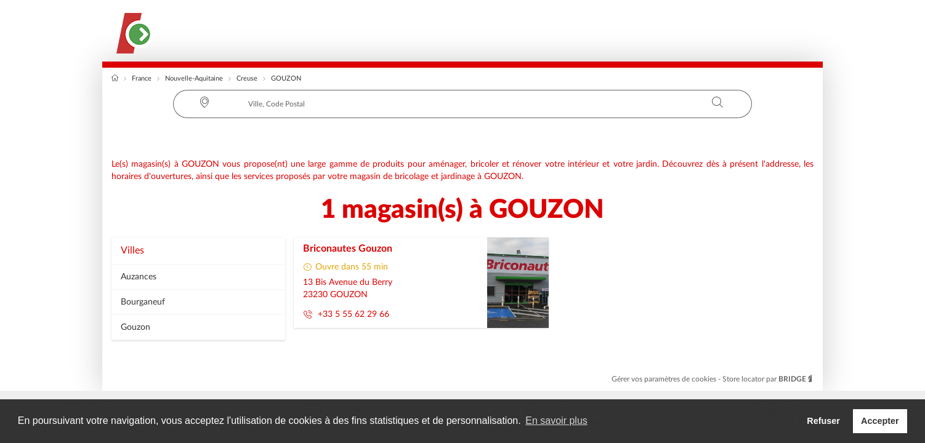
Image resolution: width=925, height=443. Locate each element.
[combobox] (462, 104)
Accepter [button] (880, 421)
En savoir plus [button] (556, 420)
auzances (138, 277)
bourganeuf (143, 302)
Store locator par (768, 379)
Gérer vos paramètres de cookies (665, 379)
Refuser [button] (823, 421)
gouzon (135, 327)
